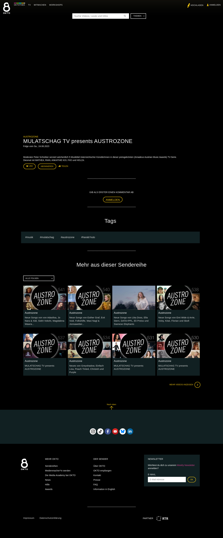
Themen (138, 16)
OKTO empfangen (102, 466)
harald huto (89, 236)
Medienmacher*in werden (57, 466)
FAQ (95, 480)
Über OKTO (99, 461)
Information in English (104, 484)
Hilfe (47, 480)
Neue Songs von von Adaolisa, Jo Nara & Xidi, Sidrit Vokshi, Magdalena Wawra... (44, 320)
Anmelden (113, 199)
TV (30, 5)
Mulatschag (47, 236)
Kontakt (97, 470)
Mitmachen (41, 5)
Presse (96, 475)
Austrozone (30, 136)
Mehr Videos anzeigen (184, 380)
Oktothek (20, 5)
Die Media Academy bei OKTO (60, 470)
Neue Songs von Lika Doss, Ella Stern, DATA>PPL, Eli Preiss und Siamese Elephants (133, 320)
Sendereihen (51, 461)
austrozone (68, 236)
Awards (48, 484)
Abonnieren (47, 166)
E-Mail (152, 470)
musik (30, 236)
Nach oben (111, 402)
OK (191, 475)
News (48, 475)
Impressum (28, 513)
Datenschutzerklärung (50, 513)
